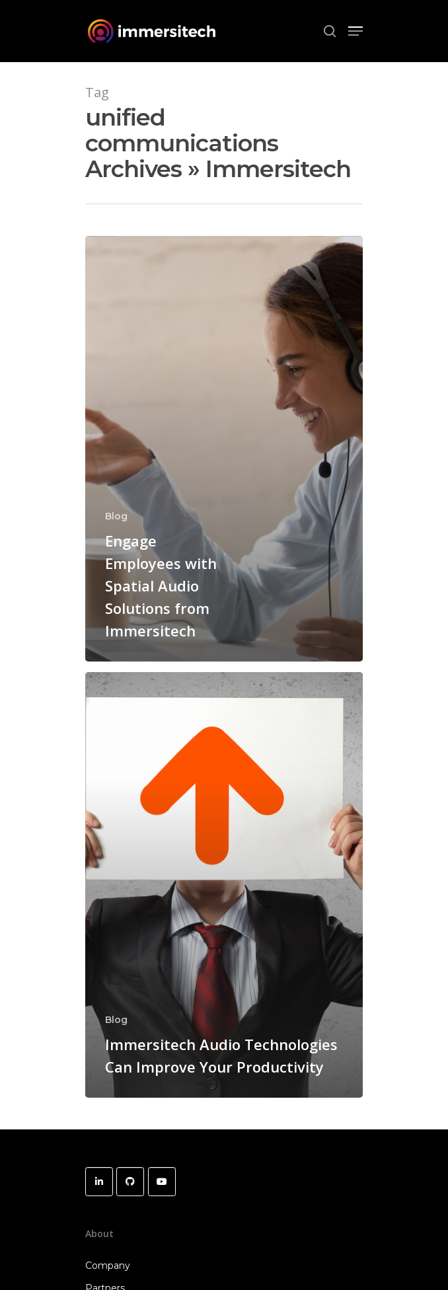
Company (107, 1265)
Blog (116, 516)
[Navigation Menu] (355, 31)
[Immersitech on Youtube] (162, 1181)
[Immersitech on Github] (130, 1181)
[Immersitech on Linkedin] (99, 1181)
